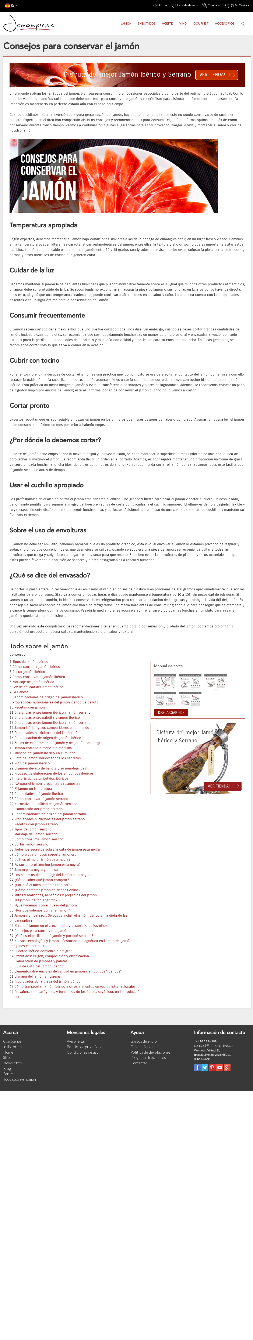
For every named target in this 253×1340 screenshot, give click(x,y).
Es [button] (11, 5)
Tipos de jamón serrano (33, 829)
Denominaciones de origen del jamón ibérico (48, 697)
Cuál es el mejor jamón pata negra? (42, 860)
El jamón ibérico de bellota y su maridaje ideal (50, 768)
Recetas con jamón (29, 707)
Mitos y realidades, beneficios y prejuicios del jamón (55, 895)
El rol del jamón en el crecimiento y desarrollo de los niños (61, 926)
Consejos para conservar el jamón (41, 931)
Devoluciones (141, 1046)
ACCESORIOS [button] (225, 23)
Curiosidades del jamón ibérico (38, 794)
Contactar (138, 1063)
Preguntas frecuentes (148, 1057)
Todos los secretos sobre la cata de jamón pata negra (57, 849)
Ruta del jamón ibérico (32, 763)
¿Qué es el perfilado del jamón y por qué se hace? (53, 936)
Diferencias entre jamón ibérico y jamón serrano (52, 712)
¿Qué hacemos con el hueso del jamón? (45, 905)
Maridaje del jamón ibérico (33, 682)
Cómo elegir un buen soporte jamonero (45, 854)
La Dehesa (21, 692)
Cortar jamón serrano (31, 844)
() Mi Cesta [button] (237, 5)
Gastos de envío (143, 1041)
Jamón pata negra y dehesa (36, 870)
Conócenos (12, 1041)
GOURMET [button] (201, 23)
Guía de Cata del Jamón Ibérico (39, 966)
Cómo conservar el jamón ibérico (39, 677)
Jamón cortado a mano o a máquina (43, 748)
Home (8, 1052)
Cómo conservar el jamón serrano (41, 799)
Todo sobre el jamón (19, 1079)
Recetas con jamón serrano (36, 824)
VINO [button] (183, 23)
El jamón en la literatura (33, 789)
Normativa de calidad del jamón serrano (45, 804)
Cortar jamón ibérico (29, 672)
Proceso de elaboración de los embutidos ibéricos (54, 773)
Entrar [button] (160, 5)
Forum (8, 1073)
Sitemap (10, 1057)
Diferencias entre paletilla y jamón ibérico (47, 718)
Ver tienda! (212, 74)
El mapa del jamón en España (37, 976)
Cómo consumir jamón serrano (38, 839)
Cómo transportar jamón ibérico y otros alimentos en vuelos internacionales (75, 987)
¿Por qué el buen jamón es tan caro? (43, 885)
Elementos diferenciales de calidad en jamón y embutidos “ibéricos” (68, 971)
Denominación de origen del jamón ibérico (47, 738)
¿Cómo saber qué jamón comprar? (41, 880)
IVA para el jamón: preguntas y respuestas (47, 784)
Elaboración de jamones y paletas (41, 961)
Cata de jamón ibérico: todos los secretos (47, 758)
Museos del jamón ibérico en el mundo (44, 753)
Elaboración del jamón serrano (38, 809)
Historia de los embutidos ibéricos (41, 778)
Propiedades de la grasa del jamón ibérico (47, 981)
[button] (243, 23)
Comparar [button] (211, 5)
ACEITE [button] (167, 23)
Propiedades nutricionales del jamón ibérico (49, 733)
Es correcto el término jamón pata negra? (47, 865)
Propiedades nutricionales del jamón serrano (49, 819)
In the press (12, 1046)
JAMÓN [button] (126, 23)
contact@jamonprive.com (214, 1045)
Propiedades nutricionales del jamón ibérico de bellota (55, 702)
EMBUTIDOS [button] (147, 23)
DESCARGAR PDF (171, 712)
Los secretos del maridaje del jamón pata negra (52, 875)
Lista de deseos (184, 5)
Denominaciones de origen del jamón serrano (50, 814)
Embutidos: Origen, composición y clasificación (51, 956)
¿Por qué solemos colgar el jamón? (42, 910)
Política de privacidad (84, 1046)
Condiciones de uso (83, 1052)
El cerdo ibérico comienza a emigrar (43, 951)
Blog (7, 1068)
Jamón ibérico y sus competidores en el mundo (51, 728)
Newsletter (12, 1063)
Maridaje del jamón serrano (35, 834)
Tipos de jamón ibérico (30, 662)
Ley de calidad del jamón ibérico (38, 687)
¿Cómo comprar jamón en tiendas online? (47, 890)
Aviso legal (76, 1041)
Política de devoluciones (150, 1052)
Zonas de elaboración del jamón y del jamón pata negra (58, 743)
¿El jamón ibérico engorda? (35, 900)
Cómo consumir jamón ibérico (36, 667)
